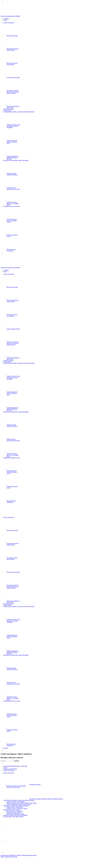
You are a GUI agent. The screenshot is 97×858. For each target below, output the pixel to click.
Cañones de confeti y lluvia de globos (16, 801)
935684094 (17, 16)
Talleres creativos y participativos (15, 807)
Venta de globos (7, 110)
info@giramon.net (9, 16)
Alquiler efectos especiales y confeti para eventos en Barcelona (19, 111)
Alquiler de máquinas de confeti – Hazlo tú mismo (19, 804)
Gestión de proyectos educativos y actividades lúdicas (18, 202)
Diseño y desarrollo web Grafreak (9, 856)
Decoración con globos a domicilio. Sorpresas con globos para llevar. (18, 91)
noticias (5, 767)
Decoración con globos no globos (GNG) (18, 106)
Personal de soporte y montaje (14, 812)
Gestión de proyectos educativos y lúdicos (17, 808)
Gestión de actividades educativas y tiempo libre (15, 766)
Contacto (3, 16)
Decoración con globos (24, 784)
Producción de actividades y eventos (15, 813)
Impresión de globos (9, 109)
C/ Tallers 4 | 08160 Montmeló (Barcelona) (26, 855)
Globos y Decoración (9, 22)
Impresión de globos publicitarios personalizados (15, 815)
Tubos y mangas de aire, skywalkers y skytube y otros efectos (22, 803)
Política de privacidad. (9, 770)
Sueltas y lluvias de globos (18, 76)
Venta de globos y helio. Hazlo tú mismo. (14, 816)
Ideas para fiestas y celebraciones (15, 811)
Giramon (6, 748)
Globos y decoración (9, 772)
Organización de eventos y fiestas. (12, 206)
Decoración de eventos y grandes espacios (18, 49)
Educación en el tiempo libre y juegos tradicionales (16, 160)
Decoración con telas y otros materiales (16, 785)
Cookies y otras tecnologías (10, 768)
